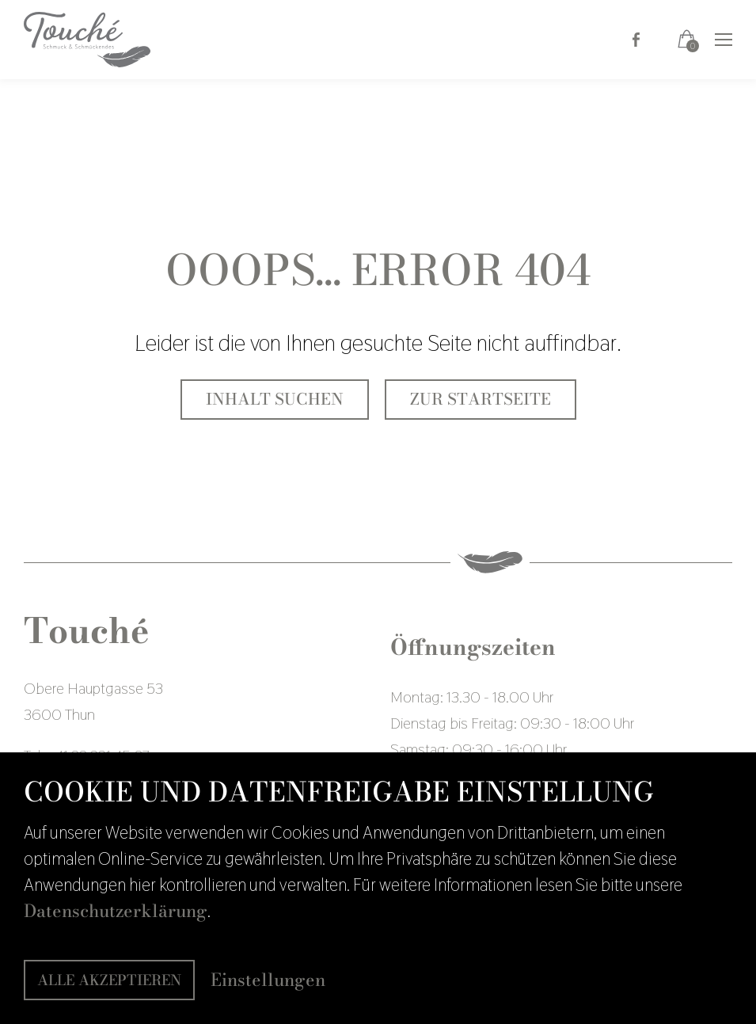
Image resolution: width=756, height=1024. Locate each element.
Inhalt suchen (275, 399)
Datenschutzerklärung (115, 910)
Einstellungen (268, 980)
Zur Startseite (480, 399)
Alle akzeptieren (109, 980)
